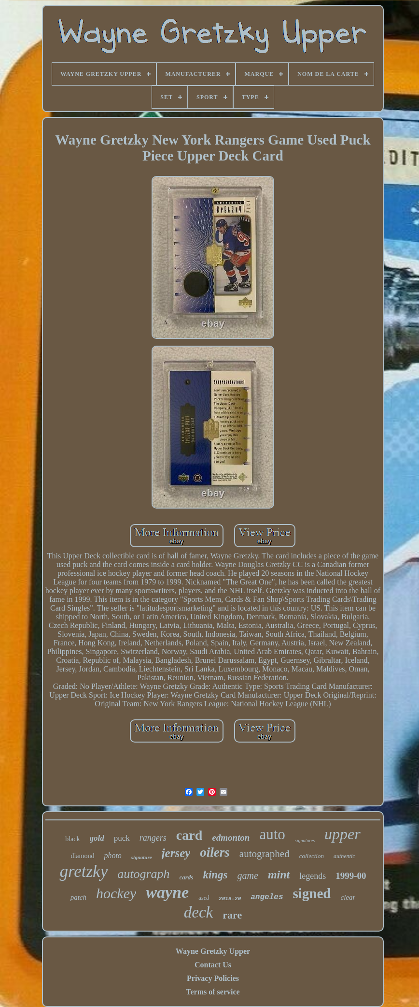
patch (78, 897)
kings (215, 875)
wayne (167, 892)
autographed (264, 854)
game (247, 875)
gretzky (83, 871)
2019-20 (230, 899)
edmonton (231, 837)
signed (312, 893)
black (72, 839)
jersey (176, 853)
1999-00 (350, 876)
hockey (116, 893)
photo (112, 855)
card (189, 835)
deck (198, 912)
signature (141, 857)
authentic (344, 856)
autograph (143, 874)
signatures (305, 840)
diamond (82, 856)
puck (122, 838)
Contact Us (213, 965)
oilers (215, 852)
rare (232, 915)
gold (97, 838)
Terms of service (212, 992)
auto (272, 834)
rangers (153, 838)
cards (187, 877)
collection (311, 856)
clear (347, 897)
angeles (267, 897)
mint (279, 874)
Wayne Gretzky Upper (213, 951)
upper (342, 834)
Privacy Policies (213, 978)
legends (312, 876)
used (203, 897)
